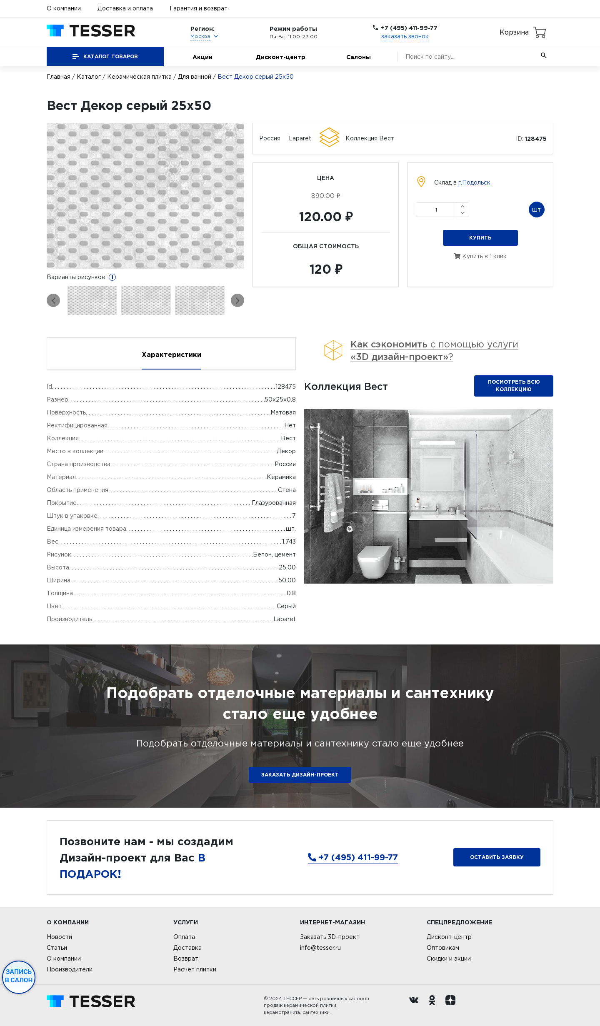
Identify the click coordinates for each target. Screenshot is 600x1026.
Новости (59, 937)
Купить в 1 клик (480, 256)
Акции (202, 57)
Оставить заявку (497, 857)
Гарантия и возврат (199, 8)
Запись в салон (19, 976)
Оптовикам (443, 947)
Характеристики (171, 354)
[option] (146, 196)
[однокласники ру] (434, 1005)
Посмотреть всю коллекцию (514, 385)
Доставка (187, 947)
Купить (480, 237)
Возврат (185, 958)
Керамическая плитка (139, 76)
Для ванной (194, 76)
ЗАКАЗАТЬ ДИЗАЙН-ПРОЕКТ (300, 774)
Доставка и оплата (125, 8)
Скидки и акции (449, 958)
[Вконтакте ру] (416, 1005)
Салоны (358, 57)
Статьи (57, 947)
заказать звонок (405, 36)
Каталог (89, 76)
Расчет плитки (194, 969)
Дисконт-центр (280, 57)
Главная (58, 76)
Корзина (514, 32)
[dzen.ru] (452, 1005)
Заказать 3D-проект (330, 937)
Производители (69, 969)
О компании (64, 8)
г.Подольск (474, 182)
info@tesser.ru (320, 947)
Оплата (184, 937)
